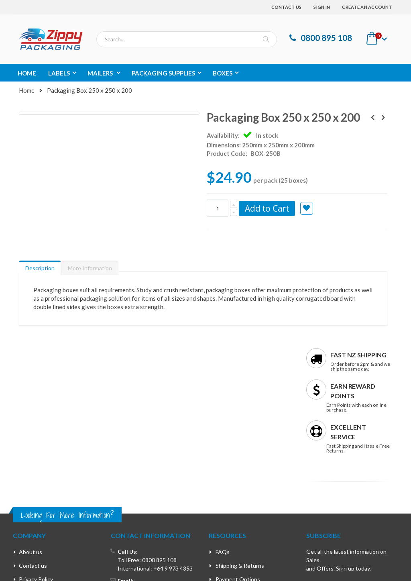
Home (27, 90)
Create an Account (367, 7)
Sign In (321, 7)
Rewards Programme (242, 467)
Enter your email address (335, 470)
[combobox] (186, 39)
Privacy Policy (36, 453)
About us (30, 426)
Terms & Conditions (44, 467)
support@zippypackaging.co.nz (156, 463)
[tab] (40, 277)
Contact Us (286, 7)
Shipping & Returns (240, 439)
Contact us (33, 439)
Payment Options (238, 453)
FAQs (223, 426)
